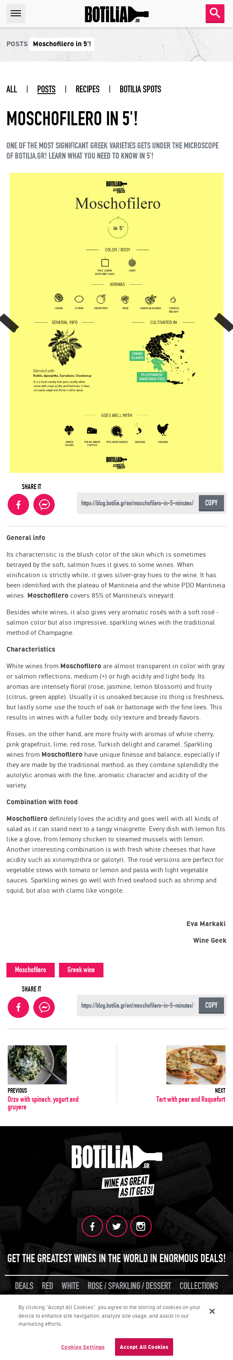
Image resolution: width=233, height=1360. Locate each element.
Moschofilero (30, 969)
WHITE (70, 1286)
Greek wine (81, 969)
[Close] (212, 1312)
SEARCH (215, 12)
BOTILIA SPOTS (140, 89)
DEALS (24, 1286)
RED (47, 1286)
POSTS (46, 89)
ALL (11, 89)
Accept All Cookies (144, 1348)
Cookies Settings (83, 1348)
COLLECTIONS (199, 1286)
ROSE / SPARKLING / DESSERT (129, 1286)
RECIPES (88, 89)
